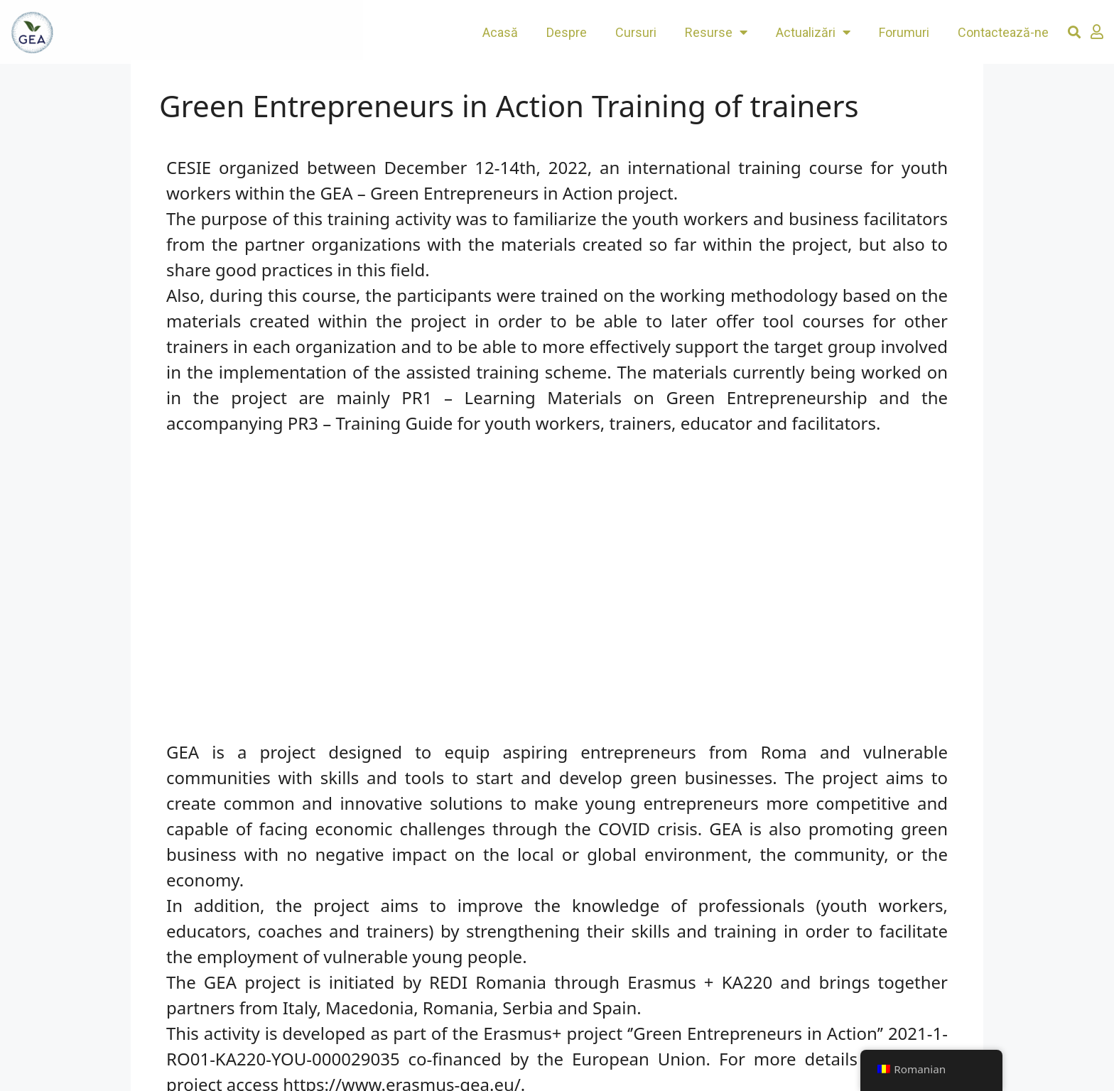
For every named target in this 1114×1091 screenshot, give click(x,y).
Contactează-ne (1003, 32)
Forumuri (904, 32)
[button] (1074, 32)
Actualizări (813, 31)
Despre (566, 32)
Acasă (500, 32)
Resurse (716, 31)
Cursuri (635, 32)
